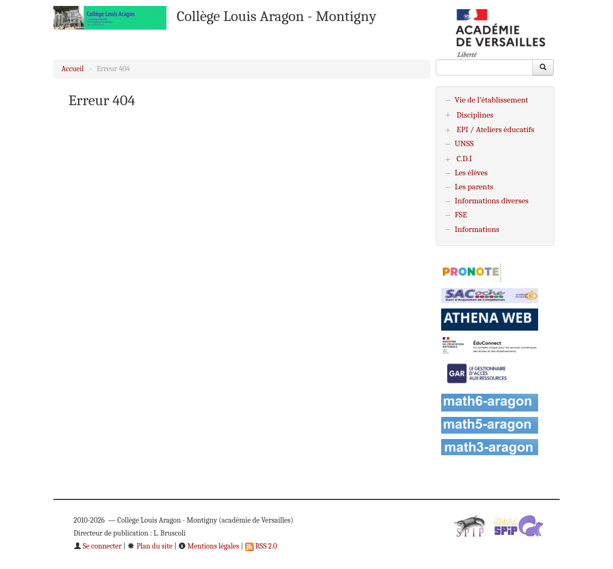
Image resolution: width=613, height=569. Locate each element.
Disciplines (474, 115)
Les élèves (471, 172)
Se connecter (98, 546)
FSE (461, 215)
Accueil (72, 68)
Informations (477, 229)
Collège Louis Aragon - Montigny (277, 16)
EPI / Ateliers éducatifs (495, 129)
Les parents (474, 186)
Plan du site (149, 546)
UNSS (464, 143)
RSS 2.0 (261, 546)
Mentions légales (208, 546)
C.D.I (464, 158)
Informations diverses (491, 200)
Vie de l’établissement (491, 100)
